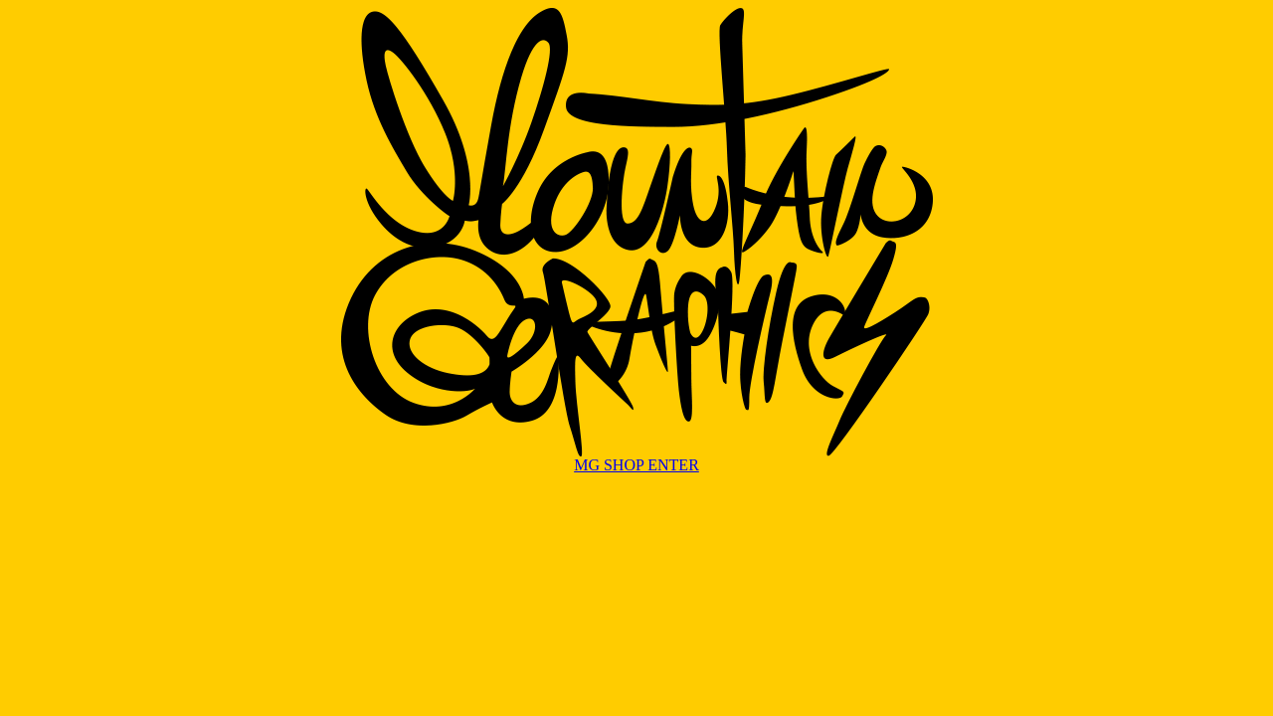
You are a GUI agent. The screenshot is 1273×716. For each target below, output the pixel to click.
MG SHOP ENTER (636, 464)
